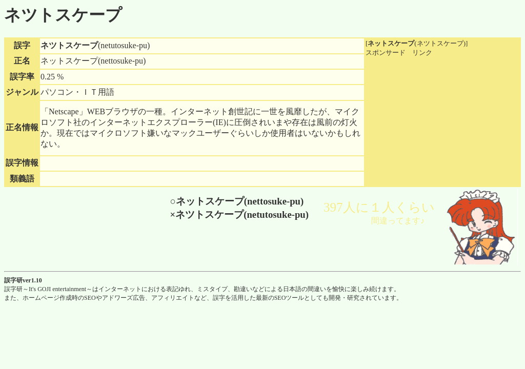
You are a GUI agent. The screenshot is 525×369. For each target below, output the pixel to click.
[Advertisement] (442, 121)
